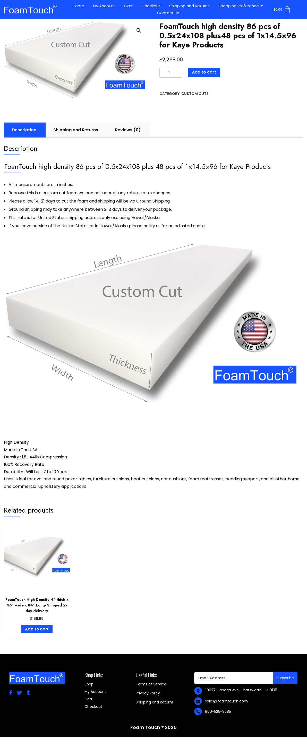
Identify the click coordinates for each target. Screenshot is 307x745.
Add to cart (204, 72)
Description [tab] (24, 130)
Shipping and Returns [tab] (75, 130)
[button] (138, 30)
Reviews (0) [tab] (128, 130)
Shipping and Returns (189, 6)
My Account (104, 6)
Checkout (151, 6)
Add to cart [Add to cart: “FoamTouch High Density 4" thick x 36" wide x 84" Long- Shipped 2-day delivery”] (37, 629)
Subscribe (285, 678)
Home (78, 6)
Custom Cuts (195, 93)
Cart (128, 6)
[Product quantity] (170, 73)
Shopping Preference (239, 6)
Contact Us (168, 12)
